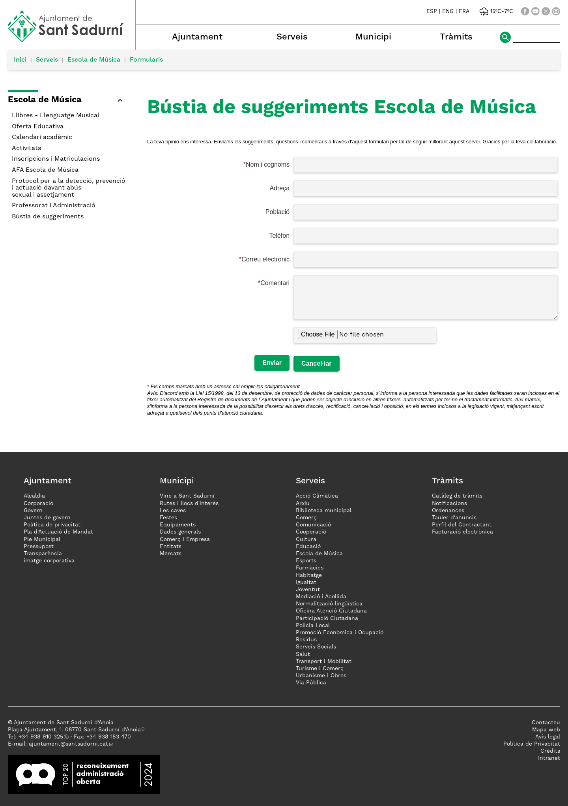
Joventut (308, 589)
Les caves (173, 510)
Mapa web (546, 730)
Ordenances (448, 510)
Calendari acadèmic (42, 137)
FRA (464, 11)
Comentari (275, 283)
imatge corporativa (49, 561)
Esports (306, 561)
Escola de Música (93, 60)
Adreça (279, 188)
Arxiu (303, 503)
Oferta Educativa (38, 127)
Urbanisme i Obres (321, 675)
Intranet (549, 758)
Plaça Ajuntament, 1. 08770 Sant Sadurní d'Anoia (74, 730)
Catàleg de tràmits (457, 496)
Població (277, 212)
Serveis (292, 37)
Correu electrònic (265, 259)
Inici (20, 60)
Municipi (373, 37)
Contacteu (546, 722)
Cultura (306, 539)
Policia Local (313, 625)
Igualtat (306, 582)
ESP (431, 11)
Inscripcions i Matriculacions (56, 159)
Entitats (170, 546)
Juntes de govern (47, 517)
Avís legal (547, 737)
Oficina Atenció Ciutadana (331, 611)
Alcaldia (34, 496)
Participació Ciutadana (327, 618)
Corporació (38, 503)
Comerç (306, 517)
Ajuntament (197, 37)
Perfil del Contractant (461, 525)
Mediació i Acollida (321, 596)
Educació (308, 546)
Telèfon (279, 235)
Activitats (26, 148)
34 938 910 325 (42, 737)
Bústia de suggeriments (48, 217)
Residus (306, 640)
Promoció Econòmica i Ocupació (339, 632)
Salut (303, 654)
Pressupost (39, 546)
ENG (448, 11)
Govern (33, 510)
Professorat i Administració (53, 206)
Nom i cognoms (268, 164)
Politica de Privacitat (531, 744)
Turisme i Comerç (320, 668)
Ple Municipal (42, 539)
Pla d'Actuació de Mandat (58, 532)
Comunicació (313, 525)
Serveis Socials (316, 647)
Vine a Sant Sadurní (187, 496)
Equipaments (178, 525)
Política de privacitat (52, 525)
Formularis (146, 60)
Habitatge (309, 575)
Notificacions (449, 503)
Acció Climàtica (317, 496)
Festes (168, 517)
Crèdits (550, 751)
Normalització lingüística (329, 604)
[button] (67, 101)
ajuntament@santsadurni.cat (68, 744)
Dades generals (180, 532)
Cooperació (311, 532)
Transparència (43, 553)
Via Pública (311, 683)
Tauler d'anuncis (454, 517)
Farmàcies (309, 568)
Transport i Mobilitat (323, 661)
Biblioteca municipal (323, 510)
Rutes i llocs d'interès (189, 503)
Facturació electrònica (462, 532)
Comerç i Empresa (185, 539)
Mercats (170, 553)
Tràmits (456, 37)
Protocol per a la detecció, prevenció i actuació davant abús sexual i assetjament (68, 188)
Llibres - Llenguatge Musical (55, 116)
